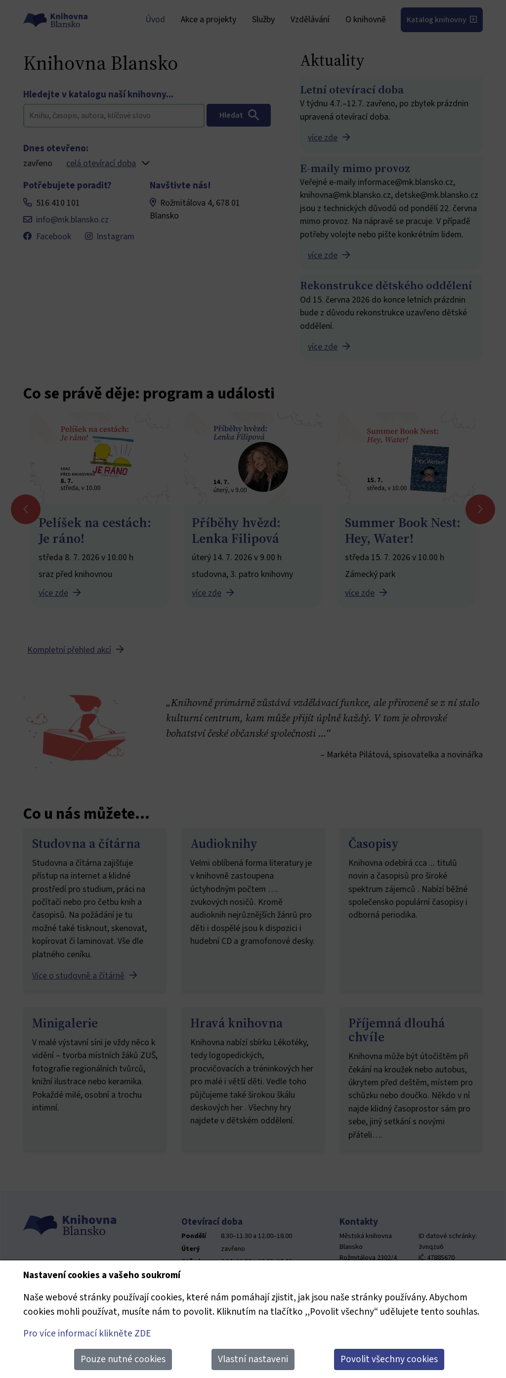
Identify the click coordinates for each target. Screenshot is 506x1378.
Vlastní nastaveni (253, 1359)
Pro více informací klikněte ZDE (87, 1333)
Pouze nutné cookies (123, 1359)
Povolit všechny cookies (389, 1359)
